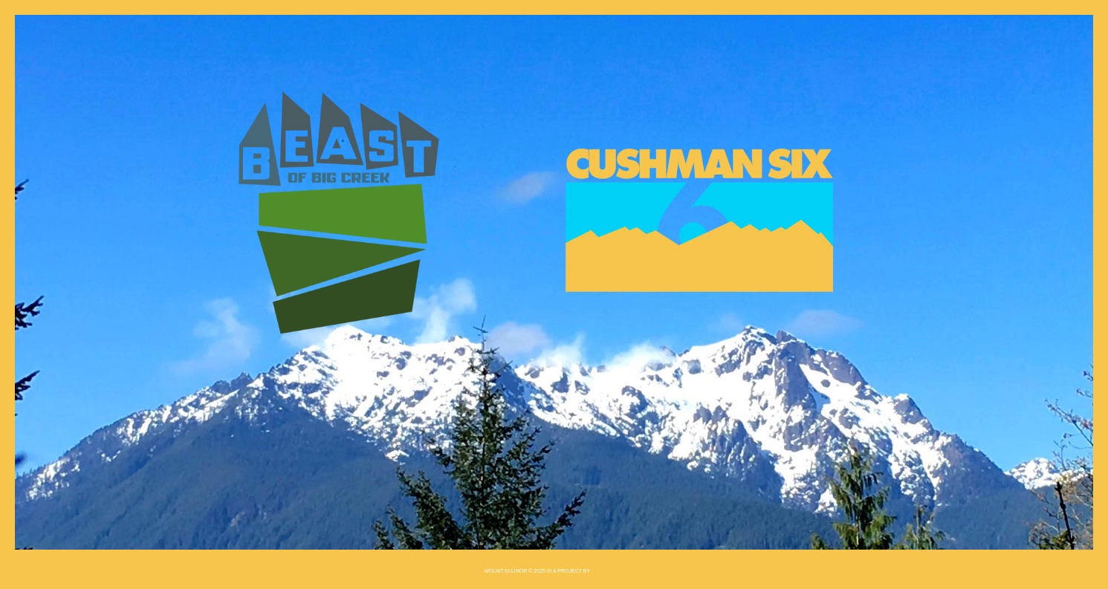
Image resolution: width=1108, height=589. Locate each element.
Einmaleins (607, 570)
